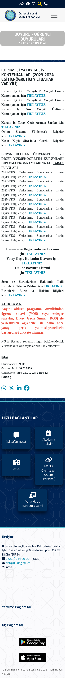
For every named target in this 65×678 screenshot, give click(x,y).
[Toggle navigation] (54, 15)
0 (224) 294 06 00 (17, 559)
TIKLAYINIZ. (36, 95)
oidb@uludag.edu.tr (18, 563)
